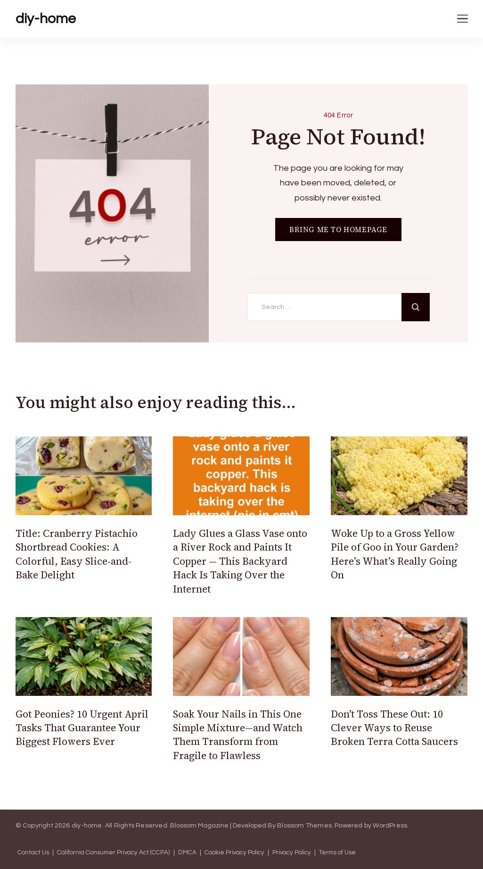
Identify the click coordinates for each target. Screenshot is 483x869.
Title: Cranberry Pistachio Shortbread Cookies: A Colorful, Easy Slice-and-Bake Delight (77, 554)
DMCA (187, 853)
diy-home (46, 18)
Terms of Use (337, 853)
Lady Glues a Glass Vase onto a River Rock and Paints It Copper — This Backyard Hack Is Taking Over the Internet (240, 561)
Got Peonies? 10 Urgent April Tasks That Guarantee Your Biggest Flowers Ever (82, 728)
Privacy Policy (291, 853)
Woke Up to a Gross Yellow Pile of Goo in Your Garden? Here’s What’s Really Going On (394, 554)
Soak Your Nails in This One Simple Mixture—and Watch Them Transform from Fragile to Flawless (238, 734)
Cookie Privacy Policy (234, 853)
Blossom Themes (304, 825)
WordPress (390, 825)
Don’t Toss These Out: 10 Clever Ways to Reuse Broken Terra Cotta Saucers (394, 728)
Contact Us (33, 853)
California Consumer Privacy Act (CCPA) (113, 853)
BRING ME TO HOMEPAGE (338, 229)
